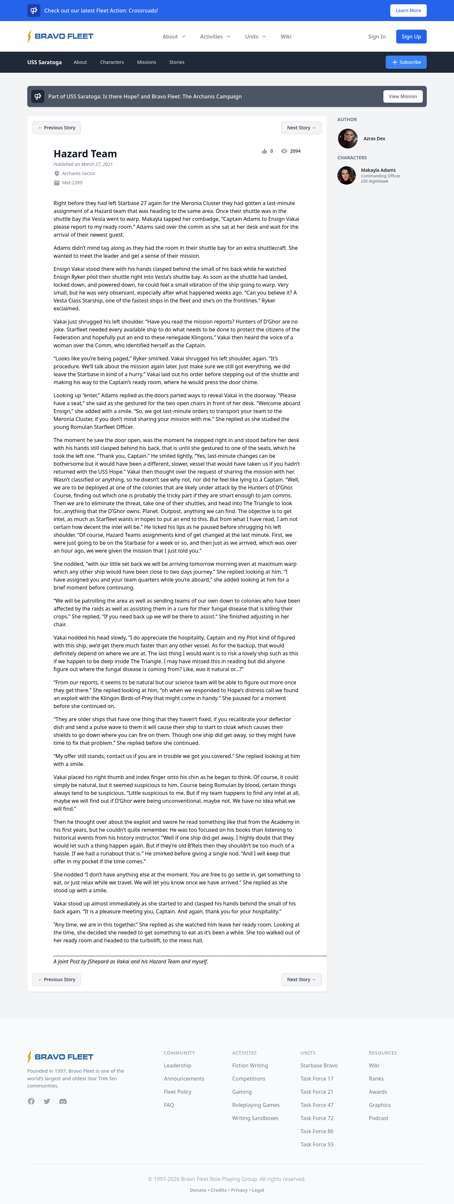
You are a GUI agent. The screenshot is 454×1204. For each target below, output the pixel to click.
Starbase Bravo (319, 1065)
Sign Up (411, 36)
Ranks (376, 1078)
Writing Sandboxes (255, 1118)
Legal (258, 1190)
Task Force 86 (317, 1131)
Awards (378, 1091)
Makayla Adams (378, 170)
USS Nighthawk (374, 181)
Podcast (378, 1118)
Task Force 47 (317, 1105)
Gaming (242, 1091)
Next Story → (301, 127)
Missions (146, 62)
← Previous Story (56, 127)
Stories (176, 62)
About (80, 62)
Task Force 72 (317, 1118)
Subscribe (406, 62)
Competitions (248, 1078)
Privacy (239, 1190)
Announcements (184, 1078)
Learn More (408, 10)
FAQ (169, 1105)
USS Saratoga (44, 62)
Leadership (177, 1065)
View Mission (403, 96)
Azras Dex (374, 138)
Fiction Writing (250, 1065)
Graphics (380, 1105)
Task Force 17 (317, 1078)
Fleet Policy (178, 1091)
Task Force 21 (317, 1091)
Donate (198, 1190)
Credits (219, 1190)
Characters (112, 62)
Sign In (377, 36)
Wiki (286, 36)
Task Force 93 (317, 1144)
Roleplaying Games (256, 1105)
